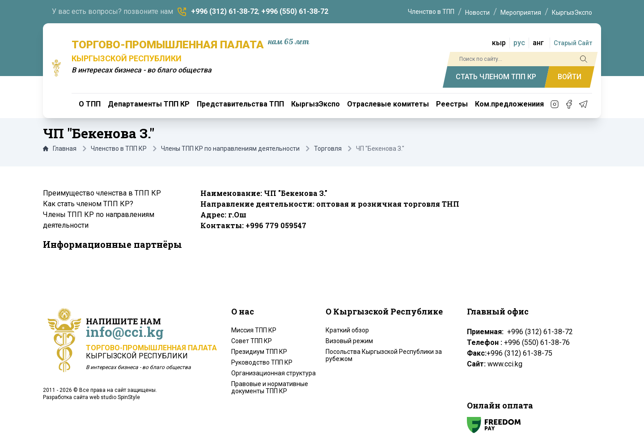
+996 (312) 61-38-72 (224, 11)
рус (519, 42)
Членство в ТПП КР (119, 148)
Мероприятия (520, 12)
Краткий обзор (347, 330)
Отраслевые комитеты (388, 104)
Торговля (328, 148)
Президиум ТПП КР (259, 351)
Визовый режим (349, 340)
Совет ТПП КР (251, 340)
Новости (477, 12)
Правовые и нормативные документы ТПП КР (269, 387)
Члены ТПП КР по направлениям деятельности (230, 148)
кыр (499, 42)
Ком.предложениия (509, 104)
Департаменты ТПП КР (149, 104)
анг (538, 42)
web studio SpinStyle (114, 397)
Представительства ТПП (240, 104)
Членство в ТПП (431, 11)
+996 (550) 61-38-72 (294, 11)
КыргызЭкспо (572, 12)
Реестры (452, 104)
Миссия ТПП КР (253, 330)
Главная (59, 148)
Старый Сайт (573, 43)
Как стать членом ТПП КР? (88, 204)
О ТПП (90, 104)
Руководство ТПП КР (261, 362)
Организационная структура (273, 373)
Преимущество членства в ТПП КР (102, 193)
